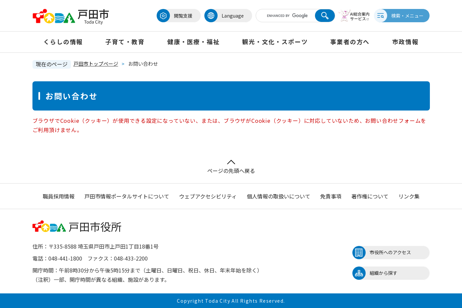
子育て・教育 (125, 41)
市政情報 (405, 41)
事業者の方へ (350, 41)
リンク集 (409, 196)
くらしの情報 (63, 41)
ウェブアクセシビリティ (208, 196)
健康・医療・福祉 (193, 41)
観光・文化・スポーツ (275, 41)
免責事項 (330, 196)
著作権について (369, 196)
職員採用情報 (59, 196)
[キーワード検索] (285, 15)
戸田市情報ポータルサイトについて (126, 196)
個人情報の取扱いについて (278, 196)
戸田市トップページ (96, 63)
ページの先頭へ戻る (231, 167)
